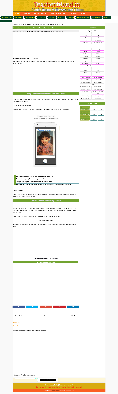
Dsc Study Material (86, 63)
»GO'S (81, 107)
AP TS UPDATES (26, 13)
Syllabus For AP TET (85, 89)
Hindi (85, 70)
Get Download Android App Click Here (45, 258)
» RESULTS (83, 119)
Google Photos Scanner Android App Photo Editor (34, 28)
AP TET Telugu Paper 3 (98, 95)
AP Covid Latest (41, 17)
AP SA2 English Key (85, 79)
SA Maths (98, 51)
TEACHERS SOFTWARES (40, 13)
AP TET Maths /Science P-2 (98, 92)
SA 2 (98, 37)
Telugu (85, 68)
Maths (98, 70)
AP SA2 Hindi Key (98, 77)
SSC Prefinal (98, 40)
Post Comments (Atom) (28, 375)
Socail (85, 75)
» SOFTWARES (84, 117)
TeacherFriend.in (55, 390)
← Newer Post (17, 316)
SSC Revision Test (98, 42)
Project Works (85, 42)
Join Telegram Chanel (7, 17)
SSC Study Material (30, 17)
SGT (86, 49)
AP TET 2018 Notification (85, 86)
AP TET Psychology (98, 89)
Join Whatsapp (18, 17)
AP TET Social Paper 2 (85, 95)
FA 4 (98, 35)
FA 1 (86, 33)
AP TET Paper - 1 (85, 91)
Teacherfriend (31, 31)
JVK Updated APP (97, 17)
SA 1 (86, 37)
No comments (58, 31)
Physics (85, 72)
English (98, 68)
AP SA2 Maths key (98, 79)
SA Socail (85, 56)
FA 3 (86, 35)
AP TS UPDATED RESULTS (58, 13)
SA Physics (85, 53)
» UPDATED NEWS (85, 109)
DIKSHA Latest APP (6, 21)
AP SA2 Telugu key (85, 77)
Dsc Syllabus (85, 61)
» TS (101, 107)
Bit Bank (98, 75)
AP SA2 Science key (85, 82)
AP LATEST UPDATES (45, 31)
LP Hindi (85, 51)
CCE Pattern (52, 17)
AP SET (60, 17)
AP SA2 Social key (98, 82)
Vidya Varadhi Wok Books (83, 17)
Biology (98, 72)
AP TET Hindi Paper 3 (85, 98)
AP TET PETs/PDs (98, 86)
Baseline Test (71, 17)
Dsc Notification (97, 61)
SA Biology (98, 53)
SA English (98, 58)
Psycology (85, 58)
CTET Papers (98, 98)
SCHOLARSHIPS (73, 13)
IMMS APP (106, 17)
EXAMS (83, 13)
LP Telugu (98, 49)
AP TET (98, 63)
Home (46, 316)
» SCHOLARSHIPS (84, 114)
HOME (17, 13)
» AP (94, 107)
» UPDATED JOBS (84, 112)
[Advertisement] (46, 45)
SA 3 (86, 40)
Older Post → (75, 316)
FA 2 (98, 33)
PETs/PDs (98, 56)
